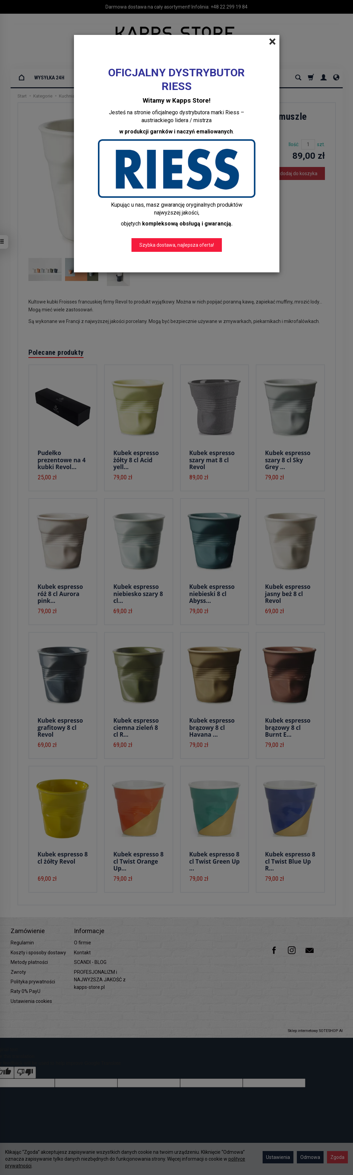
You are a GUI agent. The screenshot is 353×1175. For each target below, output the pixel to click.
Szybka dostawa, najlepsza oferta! (176, 245)
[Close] (272, 42)
